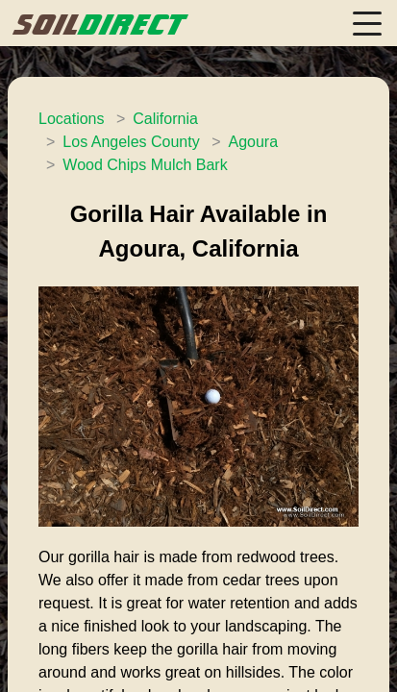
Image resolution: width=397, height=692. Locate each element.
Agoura (253, 142)
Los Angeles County (130, 142)
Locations (71, 119)
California (165, 119)
